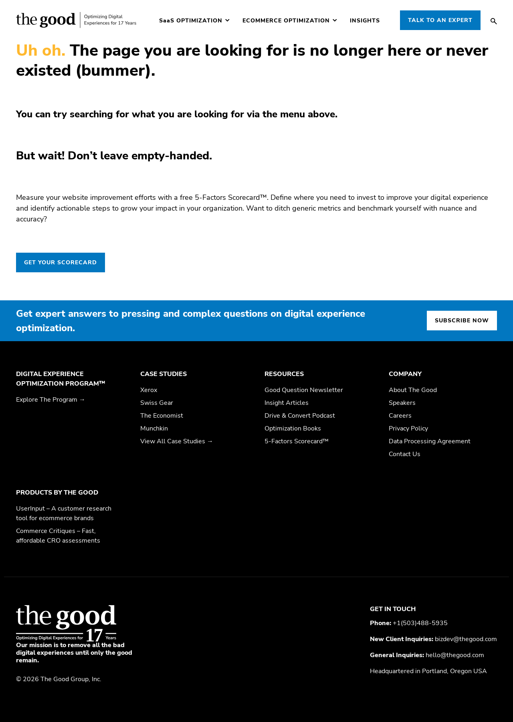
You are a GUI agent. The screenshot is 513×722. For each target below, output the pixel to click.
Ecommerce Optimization (286, 20)
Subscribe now (462, 320)
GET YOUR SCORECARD (60, 262)
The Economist (161, 415)
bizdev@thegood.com (466, 639)
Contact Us (404, 454)
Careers (400, 415)
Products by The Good (57, 492)
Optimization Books (293, 428)
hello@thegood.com (455, 655)
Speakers (402, 402)
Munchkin (154, 428)
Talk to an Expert (440, 20)
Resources (284, 374)
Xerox (148, 390)
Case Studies (163, 374)
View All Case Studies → (176, 441)
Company (405, 374)
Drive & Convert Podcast (300, 415)
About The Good (413, 390)
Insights (365, 20)
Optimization (190, 20)
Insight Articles (287, 402)
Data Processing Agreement (430, 441)
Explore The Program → (50, 399)
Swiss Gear (156, 402)
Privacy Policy (408, 428)
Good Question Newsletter (304, 390)
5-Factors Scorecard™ (297, 441)
